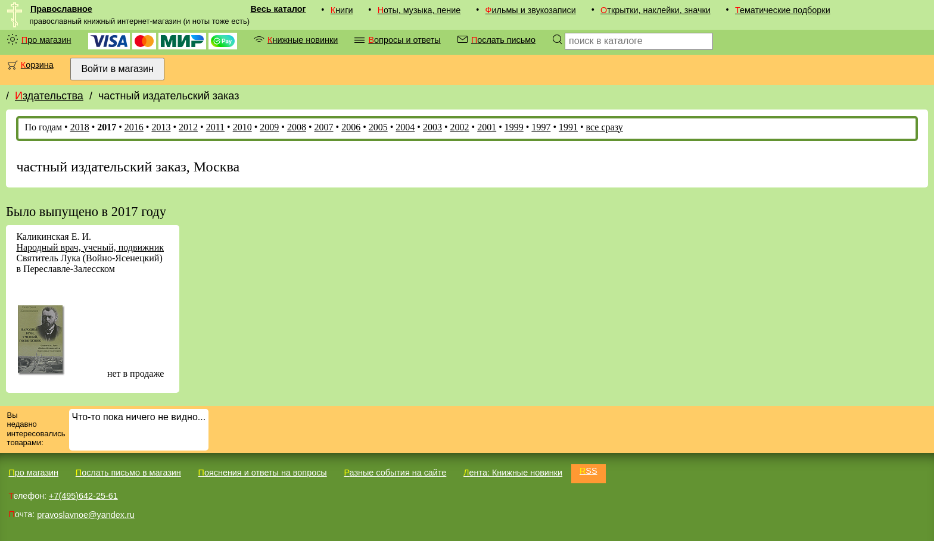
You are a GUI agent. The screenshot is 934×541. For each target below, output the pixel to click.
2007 (324, 127)
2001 (486, 127)
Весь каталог (278, 9)
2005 (378, 127)
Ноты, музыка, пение (419, 10)
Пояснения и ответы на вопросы (262, 472)
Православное (61, 9)
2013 (160, 127)
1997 (540, 127)
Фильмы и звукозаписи (530, 10)
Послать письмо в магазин (128, 472)
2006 (350, 127)
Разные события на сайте (395, 472)
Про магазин (46, 40)
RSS (588, 471)
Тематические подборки (782, 10)
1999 (514, 127)
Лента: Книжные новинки (512, 472)
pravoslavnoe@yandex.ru (85, 514)
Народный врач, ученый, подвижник (90, 247)
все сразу (604, 127)
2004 (405, 127)
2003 (432, 127)
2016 (134, 127)
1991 (568, 127)
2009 (269, 127)
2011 (215, 127)
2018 (79, 127)
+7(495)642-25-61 (83, 496)
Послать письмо (503, 40)
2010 (242, 127)
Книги (342, 10)
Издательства (49, 96)
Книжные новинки (302, 40)
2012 (188, 127)
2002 (459, 127)
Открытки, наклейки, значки (655, 10)
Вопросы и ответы (404, 40)
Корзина (37, 65)
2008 (296, 127)
